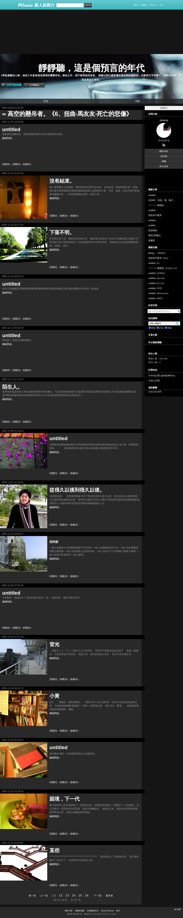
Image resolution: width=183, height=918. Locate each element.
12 (61, 895)
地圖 (164, 161)
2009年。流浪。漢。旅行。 (161, 200)
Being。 (152, 253)
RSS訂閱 (155, 375)
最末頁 (109, 895)
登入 (161, 5)
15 (80, 895)
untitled (11, 129)
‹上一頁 (44, 895)
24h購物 (143, 5)
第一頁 (32, 895)
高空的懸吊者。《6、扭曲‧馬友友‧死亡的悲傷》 (70, 114)
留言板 (164, 156)
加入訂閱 (155, 380)
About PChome (107, 911)
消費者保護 (79, 911)
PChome (153, 5)
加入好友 (163, 166)
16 (87, 895)
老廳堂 (151, 240)
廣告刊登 (68, 911)
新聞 (135, 5)
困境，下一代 (64, 799)
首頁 (46, 101)
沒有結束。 (62, 181)
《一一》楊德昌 (156, 205)
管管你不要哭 (155, 215)
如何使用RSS (167, 375)
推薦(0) (16, 164)
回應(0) (6, 164)
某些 (54, 850)
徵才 (118, 911)
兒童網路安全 (92, 911)
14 (74, 895)
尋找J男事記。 (155, 235)
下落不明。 (62, 232)
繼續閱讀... (8, 138)
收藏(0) (27, 164)
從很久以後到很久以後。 (77, 490)
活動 (137, 101)
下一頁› (98, 895)
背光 (54, 644)
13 (67, 895)
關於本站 (163, 151)
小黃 (54, 696)
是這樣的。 (153, 230)
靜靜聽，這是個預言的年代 (91, 68)
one (53, 541)
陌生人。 (12, 387)
